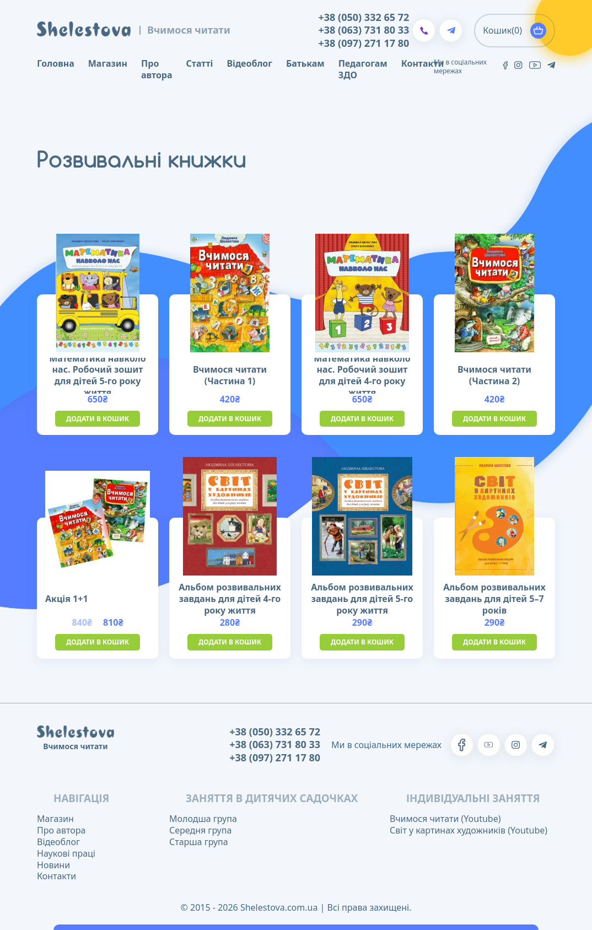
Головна (55, 63)
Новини (53, 865)
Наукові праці (66, 853)
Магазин (107, 63)
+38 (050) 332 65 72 (364, 17)
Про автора (156, 69)
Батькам (305, 63)
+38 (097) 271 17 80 (364, 43)
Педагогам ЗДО (363, 69)
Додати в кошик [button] (97, 418)
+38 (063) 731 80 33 (364, 30)
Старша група (198, 842)
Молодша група (203, 819)
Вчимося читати (188, 29)
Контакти (422, 63)
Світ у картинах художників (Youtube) (468, 830)
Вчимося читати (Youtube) (445, 819)
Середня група (200, 830)
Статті (199, 63)
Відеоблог (249, 63)
